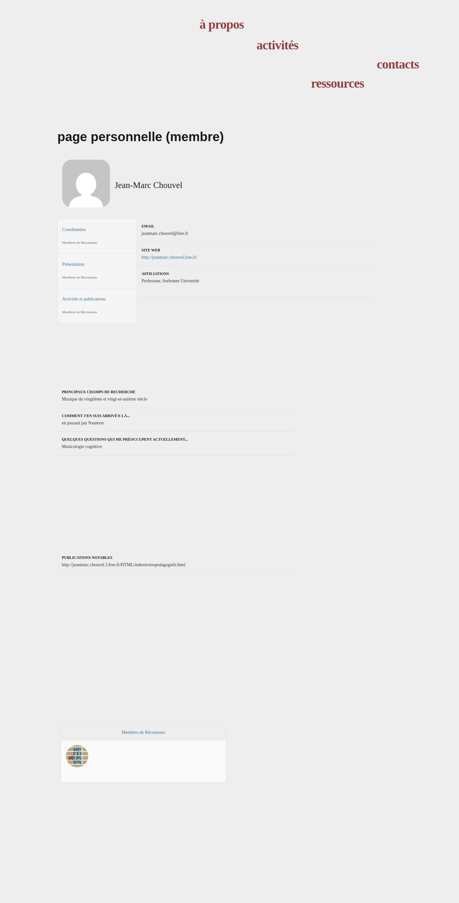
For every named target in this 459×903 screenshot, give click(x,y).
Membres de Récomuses (143, 732)
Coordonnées (97, 238)
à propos (222, 24)
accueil (146, 53)
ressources (337, 83)
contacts (398, 64)
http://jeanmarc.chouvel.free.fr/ (169, 257)
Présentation (97, 273)
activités (277, 45)
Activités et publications (97, 307)
